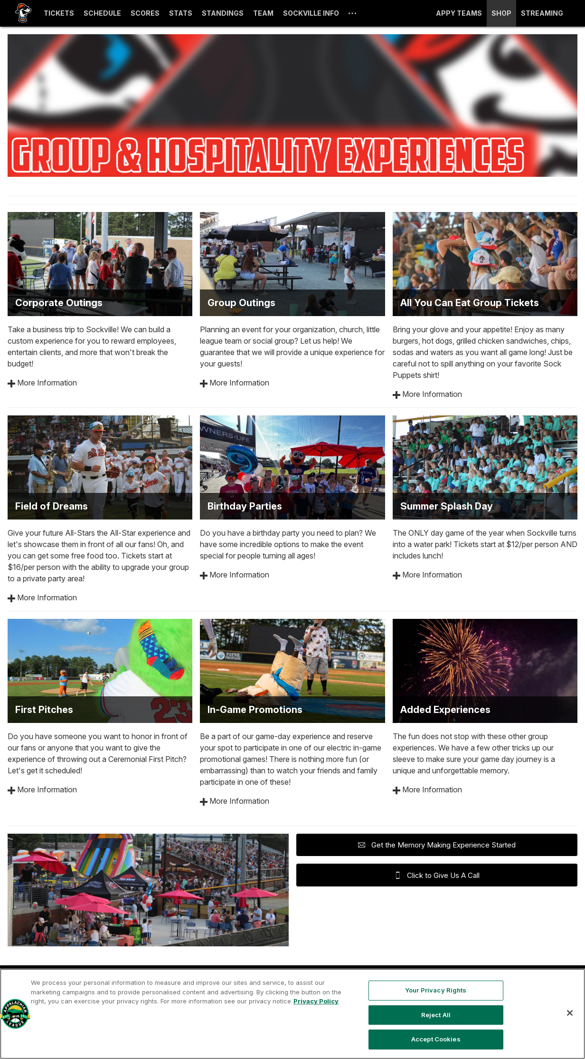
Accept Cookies (436, 1039)
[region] (292, 1014)
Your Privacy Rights (435, 990)
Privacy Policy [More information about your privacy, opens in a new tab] (316, 1001)
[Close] (569, 1012)
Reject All (436, 1015)
